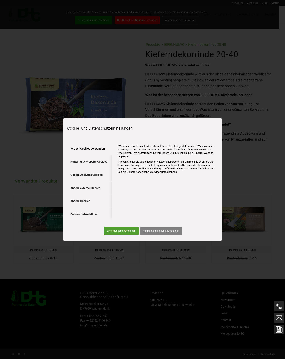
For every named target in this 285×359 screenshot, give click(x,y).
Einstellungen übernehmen (121, 230)
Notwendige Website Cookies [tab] (88, 161)
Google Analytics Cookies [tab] (86, 174)
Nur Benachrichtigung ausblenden (161, 230)
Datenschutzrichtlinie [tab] (84, 214)
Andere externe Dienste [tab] (85, 188)
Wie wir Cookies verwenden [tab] (87, 148)
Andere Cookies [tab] (80, 201)
